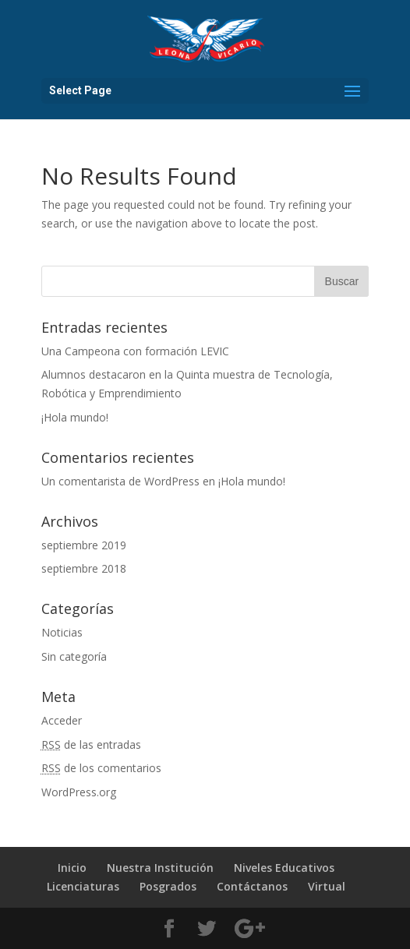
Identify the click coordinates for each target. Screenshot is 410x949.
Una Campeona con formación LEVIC (135, 351)
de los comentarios (101, 767)
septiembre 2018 (83, 568)
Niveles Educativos (284, 867)
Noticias (62, 632)
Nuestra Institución (160, 867)
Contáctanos (252, 886)
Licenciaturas (83, 886)
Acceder (61, 720)
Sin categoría (74, 656)
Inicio (72, 867)
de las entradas (91, 744)
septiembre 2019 (83, 545)
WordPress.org (78, 792)
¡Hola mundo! (74, 417)
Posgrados (168, 886)
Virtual (326, 886)
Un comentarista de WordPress (120, 481)
